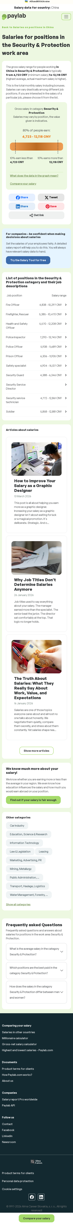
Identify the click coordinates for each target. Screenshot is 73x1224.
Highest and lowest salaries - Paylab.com (27, 1050)
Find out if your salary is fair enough (33, 800)
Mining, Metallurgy (21, 869)
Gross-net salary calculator (19, 1044)
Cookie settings (12, 1189)
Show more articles (36, 750)
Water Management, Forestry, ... (29, 894)
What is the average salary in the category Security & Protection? (34, 951)
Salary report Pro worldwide (19, 1099)
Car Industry (17, 825)
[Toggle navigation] (66, 16)
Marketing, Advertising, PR (26, 860)
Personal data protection (18, 1181)
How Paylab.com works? (17, 1074)
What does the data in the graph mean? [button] (34, 175)
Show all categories (18, 904)
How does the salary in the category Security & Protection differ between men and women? (35, 992)
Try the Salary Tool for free (28, 260)
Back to (28, 27)
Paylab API (8, 1105)
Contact (7, 1124)
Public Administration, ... (24, 877)
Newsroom (9, 1142)
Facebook (8, 1130)
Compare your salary (36, 1218)
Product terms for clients (18, 1068)
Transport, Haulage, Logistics (27, 886)
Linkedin (7, 1136)
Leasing (43, 851)
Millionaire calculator (15, 1038)
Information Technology (24, 843)
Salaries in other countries (18, 1032)
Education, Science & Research (28, 834)
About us (7, 1080)
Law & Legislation (20, 851)
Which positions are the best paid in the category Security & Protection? (33, 970)
